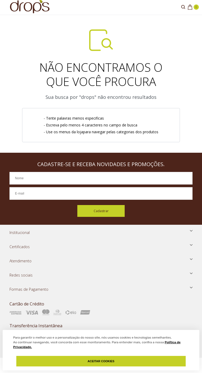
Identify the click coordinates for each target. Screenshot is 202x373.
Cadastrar (101, 211)
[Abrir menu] (5, 7)
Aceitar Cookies (101, 361)
